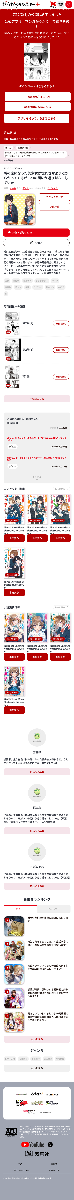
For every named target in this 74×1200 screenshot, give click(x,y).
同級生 (16, 280)
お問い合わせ (54, 1170)
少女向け (60, 1058)
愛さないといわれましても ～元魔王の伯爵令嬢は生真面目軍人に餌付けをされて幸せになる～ (47, 1017)
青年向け (36, 1058)
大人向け (48, 1058)
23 (14, 466)
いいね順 (63, 427)
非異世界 (27, 280)
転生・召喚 (10, 1058)
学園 (27, 287)
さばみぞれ (53, 138)
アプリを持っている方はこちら (37, 118)
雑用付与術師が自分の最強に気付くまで (47, 919)
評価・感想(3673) (22, 232)
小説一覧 (54, 206)
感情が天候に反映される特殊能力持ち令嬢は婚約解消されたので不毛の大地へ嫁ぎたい (47, 993)
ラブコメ (38, 287)
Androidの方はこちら (37, 107)
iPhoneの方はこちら (37, 97)
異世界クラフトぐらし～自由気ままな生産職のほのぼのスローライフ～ (47, 967)
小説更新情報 (12, 607)
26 (14, 446)
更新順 (53, 427)
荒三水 (26, 138)
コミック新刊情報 (15, 489)
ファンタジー (42, 280)
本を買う (14, 538)
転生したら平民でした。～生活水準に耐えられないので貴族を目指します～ (47, 943)
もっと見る (37, 476)
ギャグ (55, 280)
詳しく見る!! (37, 771)
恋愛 (7, 280)
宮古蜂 (13, 138)
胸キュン (50, 287)
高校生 (8, 287)
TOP (20, 1164)
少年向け (23, 1058)
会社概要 (53, 1164)
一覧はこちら (37, 398)
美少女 (18, 287)
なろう (61, 287)
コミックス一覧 (54, 197)
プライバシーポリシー (20, 1170)
